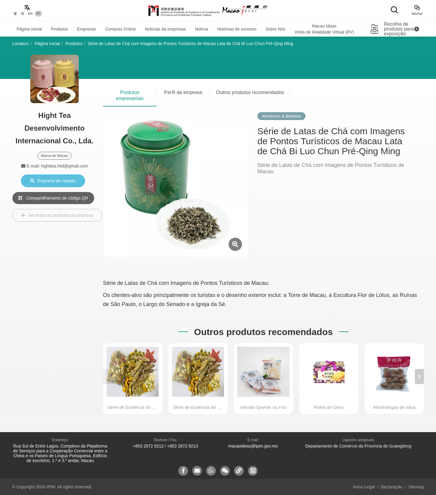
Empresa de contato (52, 180)
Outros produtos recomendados (250, 92)
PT (38, 13)
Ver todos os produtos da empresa (57, 215)
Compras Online (120, 29)
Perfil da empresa (183, 92)
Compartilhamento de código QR (53, 198)
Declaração (391, 486)
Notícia (201, 29)
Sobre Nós (276, 29)
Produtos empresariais (130, 95)
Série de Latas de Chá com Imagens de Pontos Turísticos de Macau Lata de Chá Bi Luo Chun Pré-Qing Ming (190, 43)
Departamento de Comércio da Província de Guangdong (358, 446)
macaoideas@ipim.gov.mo (253, 446)
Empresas (86, 29)
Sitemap (416, 486)
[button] (419, 376)
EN (30, 13)
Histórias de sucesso (236, 29)
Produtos (59, 29)
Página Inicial (29, 29)
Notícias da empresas (165, 29)
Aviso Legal (364, 486)
